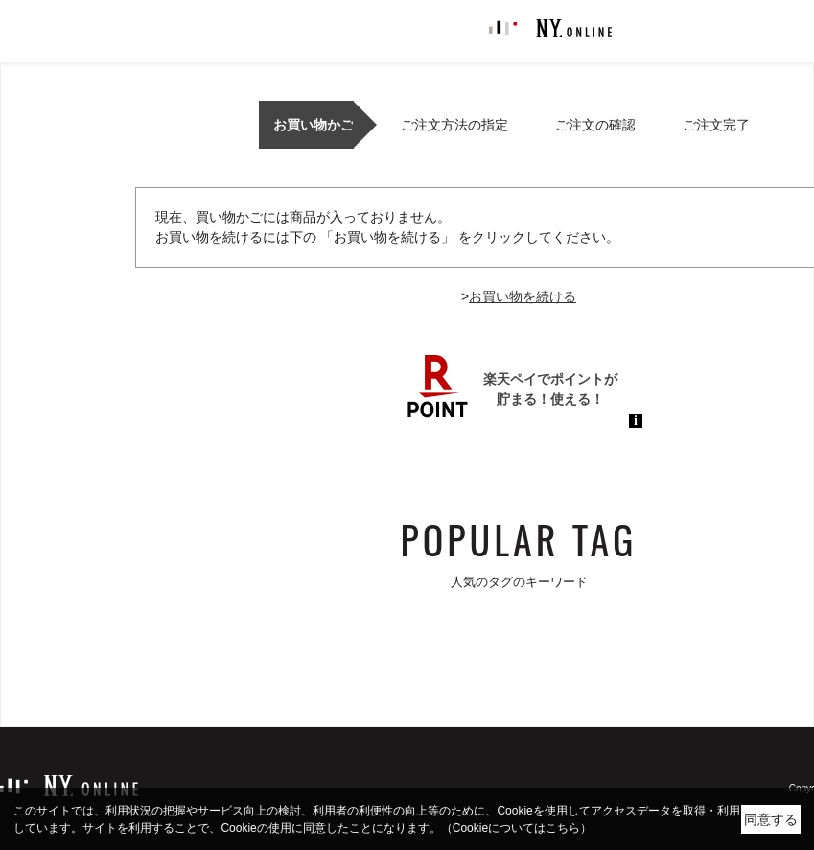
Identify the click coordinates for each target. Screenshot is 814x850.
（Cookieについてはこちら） (516, 828)
